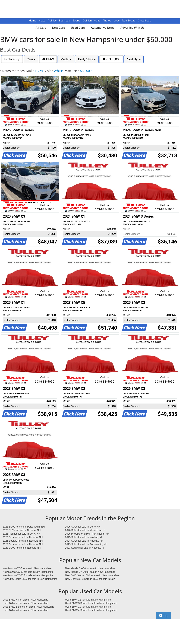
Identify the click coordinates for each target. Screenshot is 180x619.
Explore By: (12, 59)
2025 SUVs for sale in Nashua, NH (84, 537)
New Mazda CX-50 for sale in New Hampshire (90, 568)
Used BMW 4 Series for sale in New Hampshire (91, 610)
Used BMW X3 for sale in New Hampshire (25, 599)
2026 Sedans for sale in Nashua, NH (23, 537)
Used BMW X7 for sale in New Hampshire (88, 606)
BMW (48, 59)
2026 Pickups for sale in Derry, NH (21, 533)
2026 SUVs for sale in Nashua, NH (22, 530)
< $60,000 (111, 59)
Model (66, 59)
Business (65, 20)
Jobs (117, 20)
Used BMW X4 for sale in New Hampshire (25, 610)
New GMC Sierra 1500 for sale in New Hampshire (92, 575)
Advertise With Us (132, 27)
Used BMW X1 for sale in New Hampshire (25, 603)
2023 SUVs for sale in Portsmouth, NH (86, 544)
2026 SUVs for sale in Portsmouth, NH (24, 526)
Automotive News (102, 27)
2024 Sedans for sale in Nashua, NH (23, 544)
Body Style (87, 59)
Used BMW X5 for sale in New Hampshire (88, 599)
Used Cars (78, 27)
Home (32, 20)
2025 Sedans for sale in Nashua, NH (23, 540)
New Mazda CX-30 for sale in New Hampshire (28, 571)
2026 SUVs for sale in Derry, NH (82, 526)
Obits (97, 20)
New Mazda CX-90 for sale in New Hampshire (90, 571)
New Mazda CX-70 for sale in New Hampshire (28, 575)
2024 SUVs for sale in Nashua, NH (84, 540)
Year (31, 59)
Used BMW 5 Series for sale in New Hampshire (28, 606)
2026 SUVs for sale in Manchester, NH (86, 530)
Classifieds (144, 20)
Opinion (87, 20)
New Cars (58, 27)
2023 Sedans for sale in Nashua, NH (85, 547)
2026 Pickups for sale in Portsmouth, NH (87, 533)
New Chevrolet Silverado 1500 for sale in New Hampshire (90, 579)
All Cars (41, 27)
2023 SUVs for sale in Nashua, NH (22, 547)
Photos (107, 20)
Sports (76, 20)
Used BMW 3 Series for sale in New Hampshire (91, 603)
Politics (52, 20)
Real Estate (129, 20)
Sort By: (134, 59)
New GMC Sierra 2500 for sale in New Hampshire (30, 578)
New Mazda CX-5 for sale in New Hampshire (27, 568)
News (42, 20)
